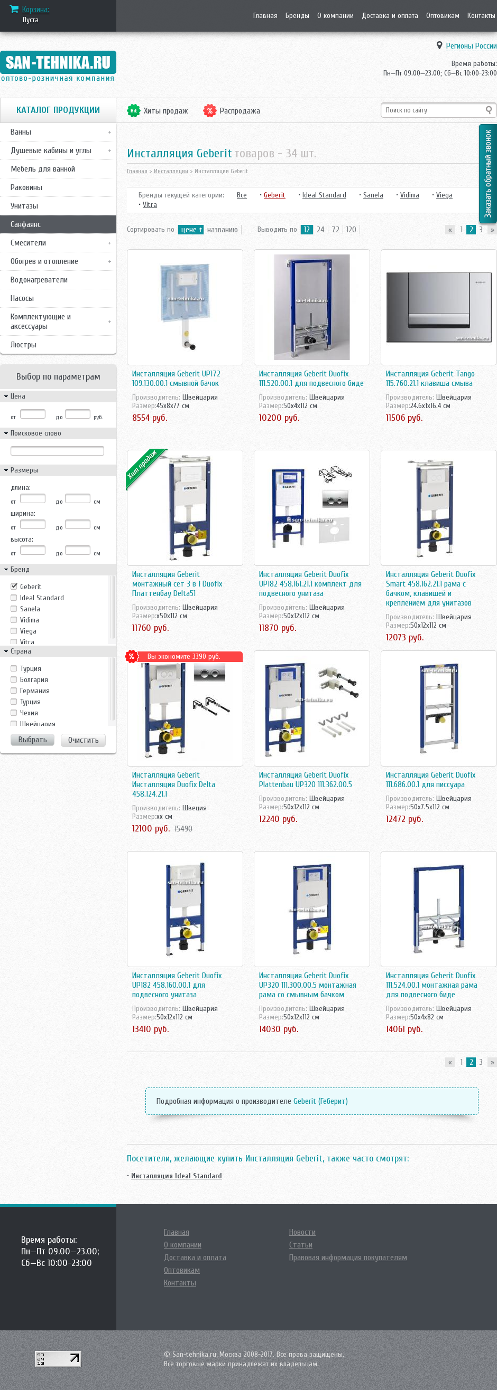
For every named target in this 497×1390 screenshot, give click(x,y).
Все (242, 195)
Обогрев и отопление (44, 261)
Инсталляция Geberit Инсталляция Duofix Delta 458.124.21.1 (173, 784)
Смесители (28, 243)
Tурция (30, 668)
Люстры (23, 344)
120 (351, 229)
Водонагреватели (39, 280)
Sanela (30, 608)
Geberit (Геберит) (320, 1101)
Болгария (34, 679)
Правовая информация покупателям (348, 1257)
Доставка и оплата (390, 15)
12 (307, 229)
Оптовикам (442, 15)
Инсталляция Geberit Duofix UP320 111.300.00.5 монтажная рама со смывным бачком (307, 985)
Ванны (21, 132)
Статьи (300, 1245)
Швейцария (38, 724)
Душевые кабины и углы (51, 150)
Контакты (481, 15)
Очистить (83, 740)
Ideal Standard (42, 597)
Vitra (27, 642)
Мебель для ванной (43, 169)
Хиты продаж (166, 111)
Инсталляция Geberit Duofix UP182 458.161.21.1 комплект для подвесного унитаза (310, 584)
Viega (28, 631)
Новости (302, 1232)
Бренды (297, 15)
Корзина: (35, 9)
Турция (30, 701)
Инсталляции (171, 171)
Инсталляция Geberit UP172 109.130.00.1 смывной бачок (176, 378)
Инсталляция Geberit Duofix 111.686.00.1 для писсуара (430, 779)
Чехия (29, 712)
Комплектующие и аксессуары (41, 321)
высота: (22, 539)
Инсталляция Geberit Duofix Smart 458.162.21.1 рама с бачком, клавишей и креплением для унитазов (430, 589)
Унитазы (24, 206)
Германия (35, 690)
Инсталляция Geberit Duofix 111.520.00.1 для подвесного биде (311, 378)
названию (222, 229)
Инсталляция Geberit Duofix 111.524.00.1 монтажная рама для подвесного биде (431, 985)
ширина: (23, 513)
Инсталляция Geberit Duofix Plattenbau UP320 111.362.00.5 (305, 779)
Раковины (26, 187)
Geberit (31, 586)
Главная (265, 15)
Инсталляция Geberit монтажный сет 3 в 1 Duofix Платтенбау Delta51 (177, 584)
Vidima (29, 620)
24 (321, 229)
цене (189, 229)
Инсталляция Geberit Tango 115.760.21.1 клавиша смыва (430, 378)
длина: (21, 487)
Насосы (22, 298)
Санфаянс (26, 224)
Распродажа (240, 111)
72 (335, 229)
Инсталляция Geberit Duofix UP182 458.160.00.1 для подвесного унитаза (177, 985)
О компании (335, 15)
